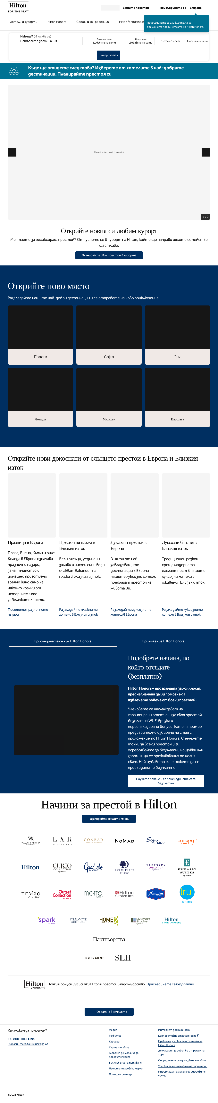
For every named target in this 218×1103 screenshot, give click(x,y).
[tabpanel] (109, 717)
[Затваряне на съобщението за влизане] (206, 18)
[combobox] (45, 38)
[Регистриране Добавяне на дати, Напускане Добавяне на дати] (118, 41)
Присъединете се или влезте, (166, 22)
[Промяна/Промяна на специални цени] (194, 41)
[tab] (63, 642)
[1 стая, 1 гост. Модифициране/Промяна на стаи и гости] (167, 41)
